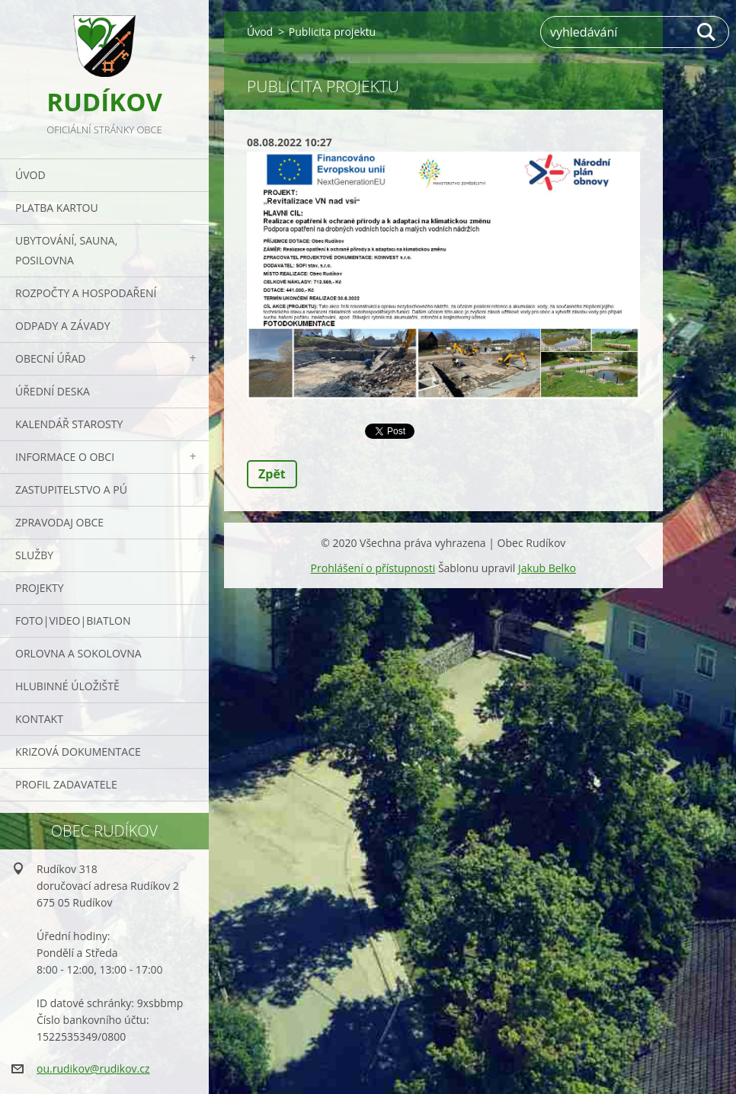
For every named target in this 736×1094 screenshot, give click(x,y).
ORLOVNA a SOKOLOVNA (78, 653)
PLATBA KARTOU (56, 207)
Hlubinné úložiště (67, 686)
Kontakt (39, 719)
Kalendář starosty (69, 424)
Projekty (39, 588)
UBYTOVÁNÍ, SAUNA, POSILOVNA (66, 250)
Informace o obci (64, 456)
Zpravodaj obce (59, 522)
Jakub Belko (547, 568)
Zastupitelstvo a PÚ (71, 489)
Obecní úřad (50, 358)
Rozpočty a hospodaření (85, 293)
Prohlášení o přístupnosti (373, 568)
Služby (34, 555)
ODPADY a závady (62, 325)
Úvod (30, 175)
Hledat (707, 32)
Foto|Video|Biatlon (72, 620)
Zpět (272, 473)
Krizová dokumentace (78, 751)
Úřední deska (52, 391)
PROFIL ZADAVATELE (66, 784)
